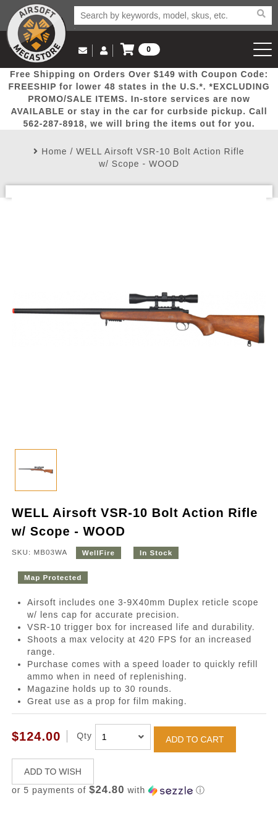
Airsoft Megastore (36, 33)
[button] (139, 790)
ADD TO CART (195, 739)
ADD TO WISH (53, 771)
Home (54, 151)
